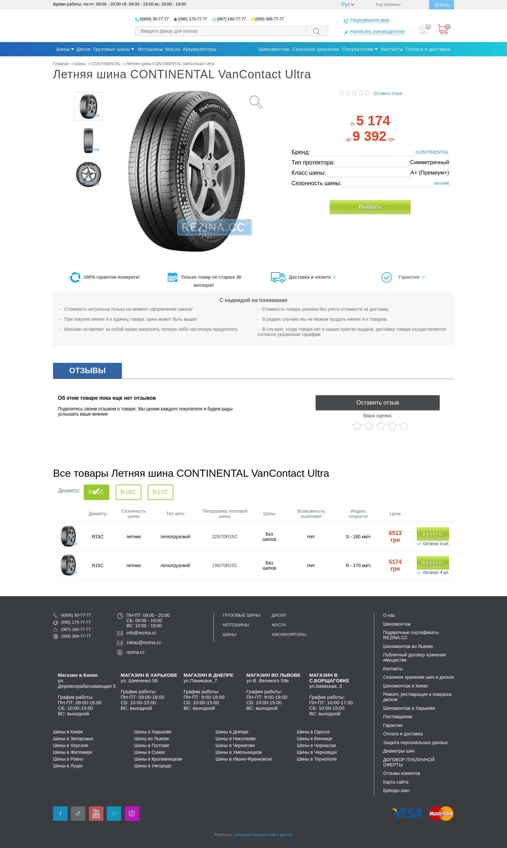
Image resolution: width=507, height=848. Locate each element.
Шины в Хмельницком (239, 752)
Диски (279, 615)
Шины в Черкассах (316, 745)
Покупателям (357, 49)
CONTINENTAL (106, 63)
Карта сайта (395, 782)
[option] (88, 106)
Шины (63, 49)
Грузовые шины (111, 49)
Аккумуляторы (289, 634)
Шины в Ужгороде (152, 765)
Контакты (392, 49)
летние (441, 183)
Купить (433, 534)
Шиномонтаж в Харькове (409, 708)
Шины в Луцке (68, 765)
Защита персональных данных (415, 742)
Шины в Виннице (314, 738)
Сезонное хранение (315, 49)
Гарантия (409, 277)
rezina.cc (135, 652)
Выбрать (370, 207)
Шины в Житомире (72, 752)
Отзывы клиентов (401, 773)
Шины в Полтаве (151, 745)
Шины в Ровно (68, 759)
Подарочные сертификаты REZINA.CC (411, 635)
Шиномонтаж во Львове (408, 646)
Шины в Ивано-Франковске (244, 759)
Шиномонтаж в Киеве (405, 685)
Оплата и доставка (428, 49)
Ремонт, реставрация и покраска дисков (417, 697)
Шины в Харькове (152, 731)
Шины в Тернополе (317, 759)
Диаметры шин (399, 750)
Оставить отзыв (388, 93)
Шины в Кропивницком (158, 759)
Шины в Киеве (68, 731)
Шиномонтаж (274, 49)
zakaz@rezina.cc (143, 642)
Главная (61, 63)
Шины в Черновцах (317, 752)
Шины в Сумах (149, 752)
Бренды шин (396, 790)
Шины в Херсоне (70, 745)
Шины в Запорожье (73, 738)
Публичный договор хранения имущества (414, 657)
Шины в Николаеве (236, 738)
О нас (389, 615)
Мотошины (236, 624)
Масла (279, 624)
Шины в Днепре (232, 731)
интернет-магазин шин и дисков (263, 834)
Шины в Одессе (313, 731)
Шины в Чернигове (235, 745)
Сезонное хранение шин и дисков (418, 677)
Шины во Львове (151, 738)
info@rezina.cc (141, 632)
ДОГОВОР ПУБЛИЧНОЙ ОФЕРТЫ (409, 762)
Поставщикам (397, 716)
